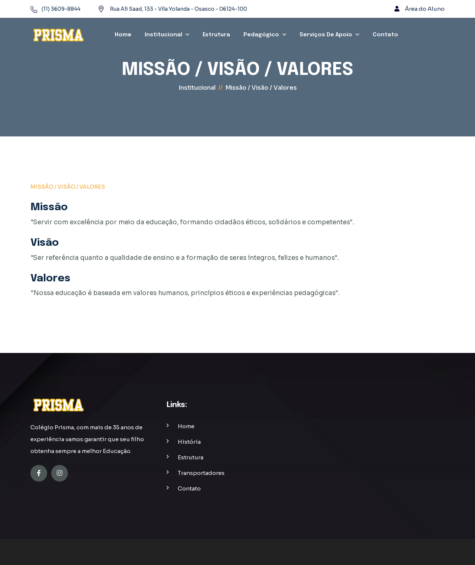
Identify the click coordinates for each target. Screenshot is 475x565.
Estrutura (216, 35)
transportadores (201, 472)
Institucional (163, 35)
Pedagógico (261, 35)
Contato (385, 35)
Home (123, 35)
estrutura (190, 457)
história (189, 441)
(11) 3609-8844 (61, 9)
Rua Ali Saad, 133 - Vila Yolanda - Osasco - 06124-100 (178, 9)
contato (189, 488)
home (186, 426)
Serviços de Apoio (325, 35)
